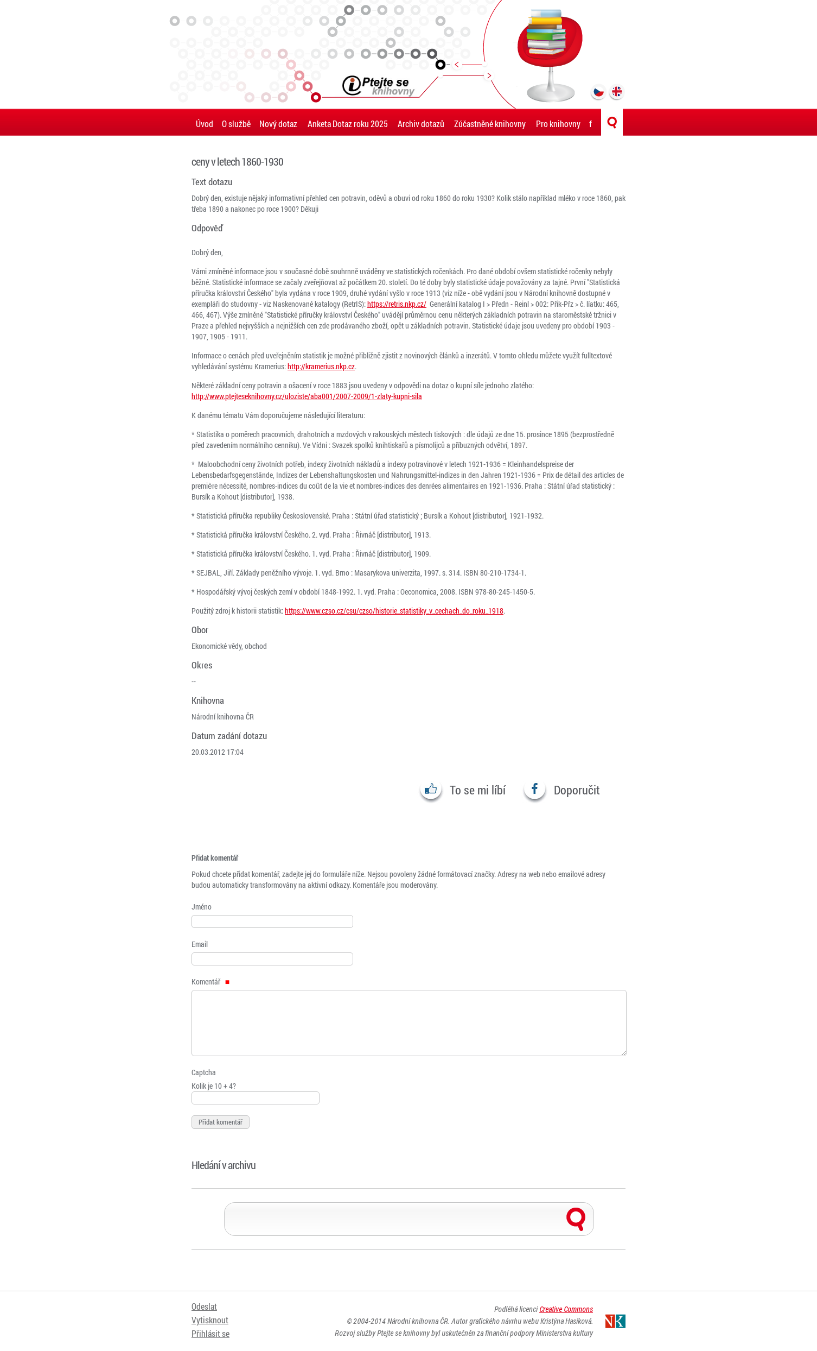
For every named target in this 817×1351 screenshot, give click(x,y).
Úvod (204, 123)
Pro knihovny (558, 123)
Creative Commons (566, 1309)
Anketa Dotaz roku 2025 (348, 123)
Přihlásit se (210, 1333)
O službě (236, 123)
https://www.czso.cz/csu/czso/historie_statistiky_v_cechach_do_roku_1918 (394, 610)
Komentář (210, 981)
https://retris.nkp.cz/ (396, 304)
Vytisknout (210, 1319)
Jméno (202, 906)
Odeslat (204, 1306)
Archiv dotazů (421, 123)
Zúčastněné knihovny (490, 123)
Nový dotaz (278, 123)
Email (200, 944)
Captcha (204, 1072)
